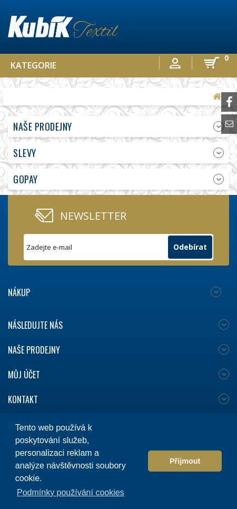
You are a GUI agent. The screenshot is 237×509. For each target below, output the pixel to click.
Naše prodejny (42, 126)
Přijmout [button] (185, 461)
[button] (137, 461)
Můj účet (24, 374)
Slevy (24, 153)
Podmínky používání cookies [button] (70, 492)
